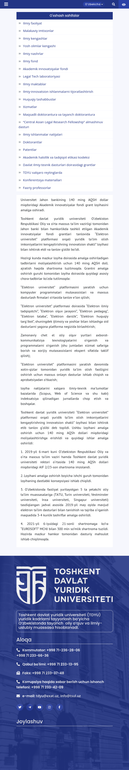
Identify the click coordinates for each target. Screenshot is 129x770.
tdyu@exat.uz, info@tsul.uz (58, 696)
